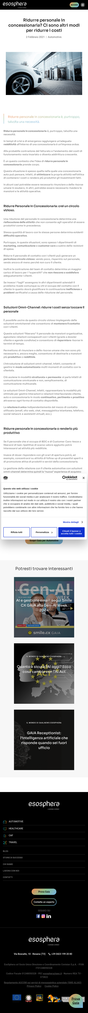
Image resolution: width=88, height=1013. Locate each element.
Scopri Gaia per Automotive (44, 540)
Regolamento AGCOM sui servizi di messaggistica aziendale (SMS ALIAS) (42, 982)
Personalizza (44, 532)
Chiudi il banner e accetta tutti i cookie (71, 532)
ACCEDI (74, 5)
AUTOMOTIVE (16, 821)
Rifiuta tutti (16, 532)
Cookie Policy (52, 986)
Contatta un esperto (44, 902)
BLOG (5, 851)
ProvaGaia (76, 1001)
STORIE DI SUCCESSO (13, 857)
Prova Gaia (44, 891)
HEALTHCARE (16, 828)
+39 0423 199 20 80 (61, 954)
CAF (11, 835)
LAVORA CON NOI (11, 871)
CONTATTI (8, 877)
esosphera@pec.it (52, 973)
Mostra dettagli (71, 522)
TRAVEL (13, 842)
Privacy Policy (34, 986)
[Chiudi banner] (84, 478)
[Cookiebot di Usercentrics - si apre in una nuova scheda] (64, 478)
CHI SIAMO (8, 864)
